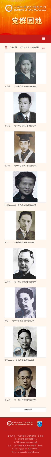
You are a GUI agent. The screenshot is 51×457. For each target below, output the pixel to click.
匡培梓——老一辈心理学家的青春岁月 (21, 86)
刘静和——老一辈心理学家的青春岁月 (21, 205)
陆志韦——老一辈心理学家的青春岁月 (21, 282)
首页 (21, 47)
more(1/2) (28, 410)
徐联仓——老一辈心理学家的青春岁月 (21, 126)
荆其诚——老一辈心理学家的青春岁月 (21, 166)
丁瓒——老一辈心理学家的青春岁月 (20, 360)
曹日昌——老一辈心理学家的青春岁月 (21, 400)
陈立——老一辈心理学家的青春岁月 (20, 242)
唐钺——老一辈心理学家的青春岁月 (20, 321)
